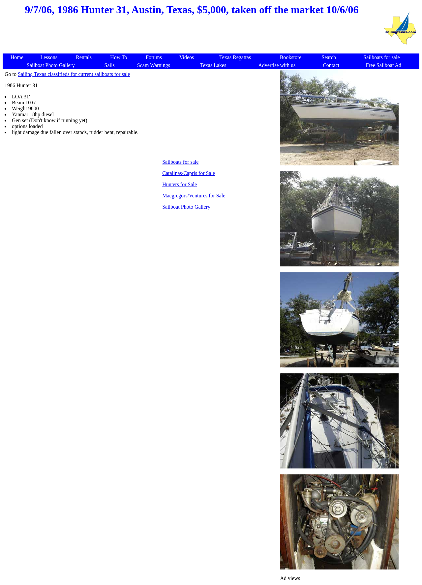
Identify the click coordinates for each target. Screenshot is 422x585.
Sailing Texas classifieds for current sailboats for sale (74, 74)
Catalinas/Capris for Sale (188, 173)
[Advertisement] (192, 37)
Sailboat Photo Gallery (186, 207)
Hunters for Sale (179, 184)
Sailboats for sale (180, 162)
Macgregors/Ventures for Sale (193, 195)
